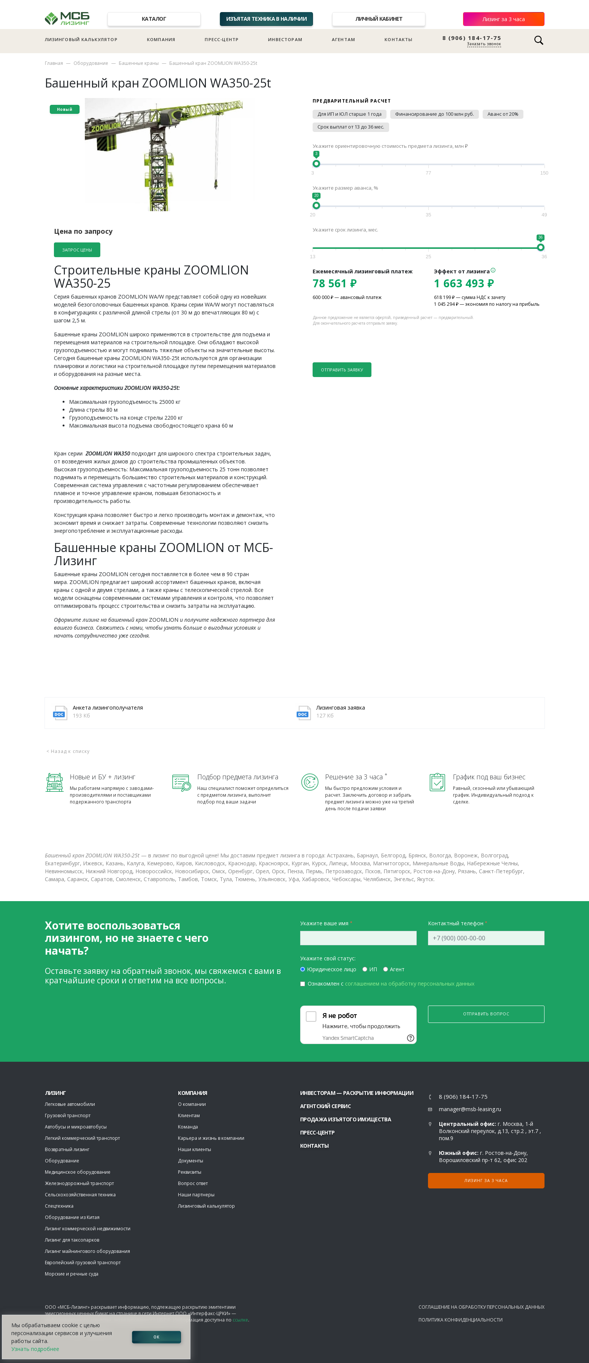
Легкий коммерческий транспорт (82, 1138)
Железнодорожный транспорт (79, 1183)
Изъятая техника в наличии (266, 18)
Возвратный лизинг (67, 1149)
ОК (156, 1337)
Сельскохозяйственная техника (80, 1194)
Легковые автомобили (70, 1104)
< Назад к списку (68, 751)
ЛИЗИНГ (55, 1092)
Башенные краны (139, 63)
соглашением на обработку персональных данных (409, 983)
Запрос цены (77, 250)
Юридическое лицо (331, 969)
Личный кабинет (379, 18)
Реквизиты (189, 1172)
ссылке (240, 1320)
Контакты (399, 39)
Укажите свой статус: (328, 958)
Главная (54, 63)
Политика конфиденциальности (461, 1320)
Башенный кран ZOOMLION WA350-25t (213, 63)
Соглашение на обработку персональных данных (482, 1307)
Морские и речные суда (71, 1274)
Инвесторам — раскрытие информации (356, 1092)
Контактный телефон (455, 923)
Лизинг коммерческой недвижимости (87, 1228)
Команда (188, 1127)
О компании (192, 1104)
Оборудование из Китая (72, 1217)
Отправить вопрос (486, 1014)
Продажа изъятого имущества (345, 1119)
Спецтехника (59, 1206)
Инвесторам (285, 39)
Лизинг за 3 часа (504, 19)
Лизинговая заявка (340, 707)
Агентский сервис (325, 1106)
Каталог (154, 18)
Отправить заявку (342, 370)
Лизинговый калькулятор (81, 39)
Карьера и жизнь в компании (211, 1138)
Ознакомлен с (391, 983)
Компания (161, 39)
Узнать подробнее (35, 1348)
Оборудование (91, 63)
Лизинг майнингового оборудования (87, 1251)
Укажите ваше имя (324, 923)
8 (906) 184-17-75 (472, 38)
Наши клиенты (194, 1149)
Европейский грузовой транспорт (83, 1262)
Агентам (343, 39)
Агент (397, 969)
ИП (373, 969)
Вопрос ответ (193, 1183)
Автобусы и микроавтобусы (76, 1127)
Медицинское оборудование (77, 1172)
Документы (190, 1161)
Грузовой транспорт (67, 1115)
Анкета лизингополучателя (108, 707)
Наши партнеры (196, 1194)
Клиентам (189, 1115)
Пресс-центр (222, 39)
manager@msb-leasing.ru (470, 1109)
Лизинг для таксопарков (72, 1240)
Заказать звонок (484, 43)
